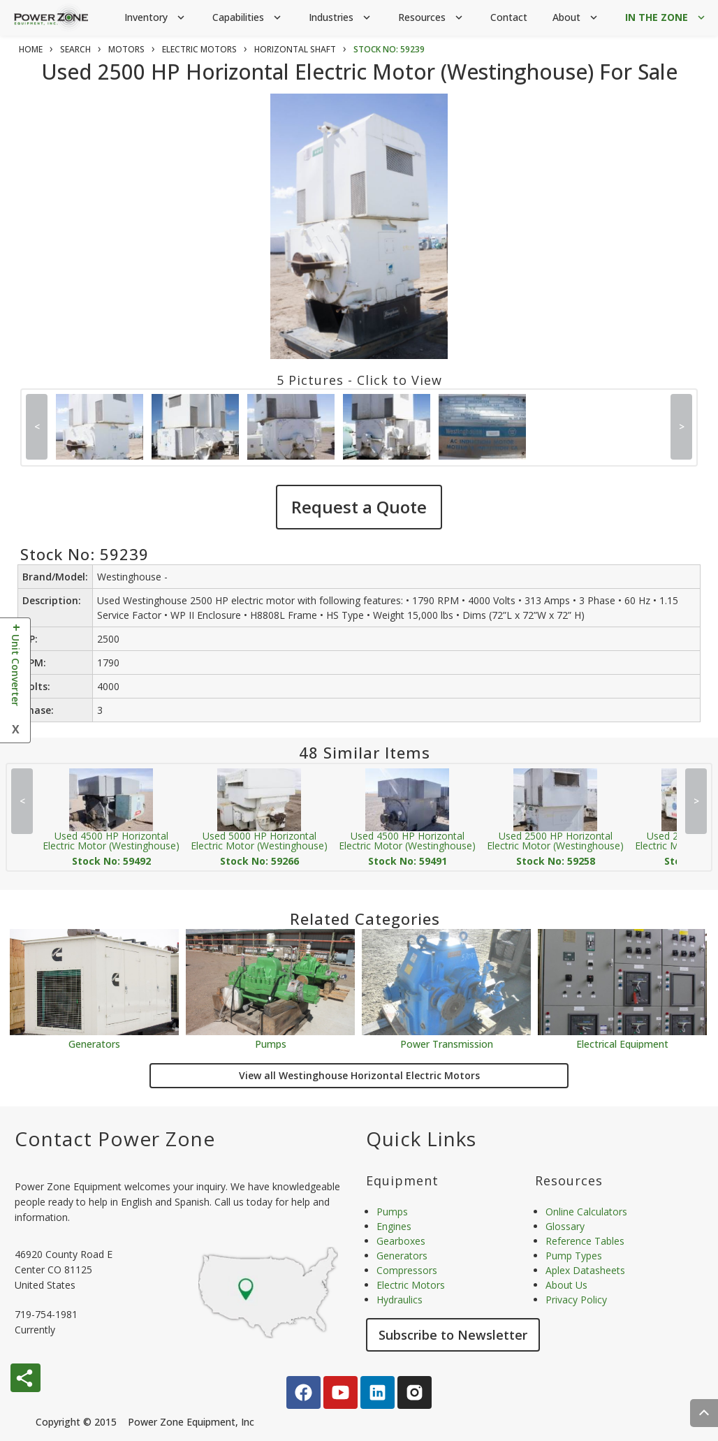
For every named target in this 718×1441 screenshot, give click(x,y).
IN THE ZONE (666, 17)
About (576, 17)
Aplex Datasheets (585, 1270)
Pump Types (573, 1255)
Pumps (270, 1043)
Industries (341, 17)
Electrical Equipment (622, 1043)
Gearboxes (400, 1241)
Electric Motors (410, 1285)
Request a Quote (359, 506)
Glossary (565, 1226)
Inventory (155, 17)
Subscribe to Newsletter (453, 1334)
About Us (566, 1285)
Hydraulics (399, 1299)
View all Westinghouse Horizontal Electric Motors (359, 1075)
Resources (431, 17)
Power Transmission (446, 1043)
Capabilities (248, 17)
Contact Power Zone (115, 1138)
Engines (393, 1226)
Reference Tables (584, 1241)
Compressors (406, 1270)
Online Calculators (586, 1211)
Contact (508, 17)
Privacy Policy (576, 1299)
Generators (94, 1043)
